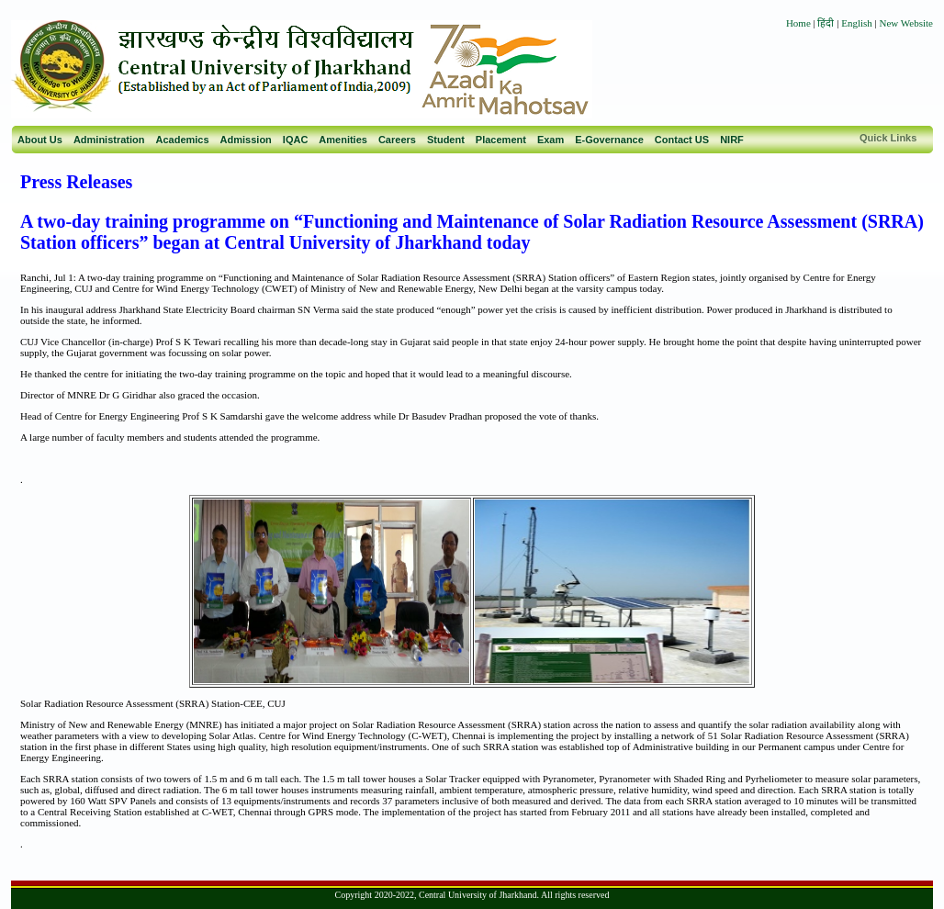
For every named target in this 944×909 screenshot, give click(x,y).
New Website (906, 22)
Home (798, 22)
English (856, 22)
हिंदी (827, 22)
